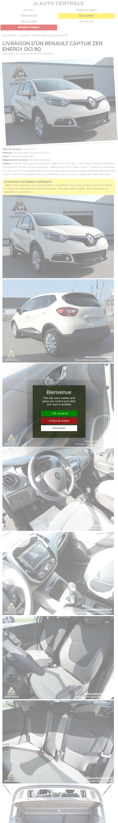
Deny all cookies (59, 421)
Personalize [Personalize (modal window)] (59, 428)
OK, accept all (59, 413)
